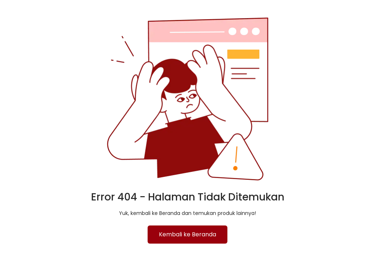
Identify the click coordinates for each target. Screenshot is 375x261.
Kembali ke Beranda (187, 234)
